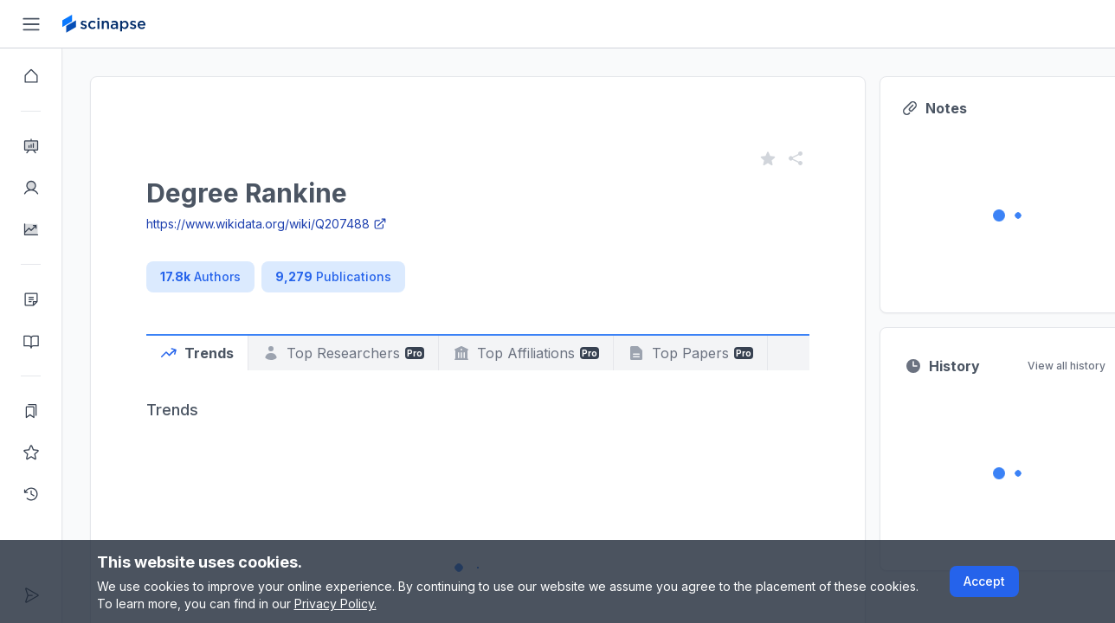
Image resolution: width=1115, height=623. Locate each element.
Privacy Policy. (335, 603)
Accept (984, 581)
